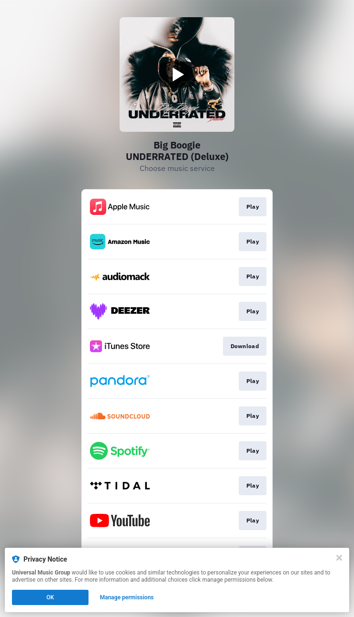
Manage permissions (127, 597)
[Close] (339, 557)
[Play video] (177, 74)
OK (50, 597)
